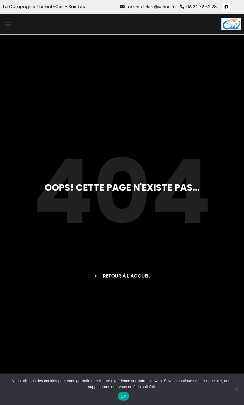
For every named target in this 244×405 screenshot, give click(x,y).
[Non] (237, 389)
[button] (8, 24)
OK (123, 396)
